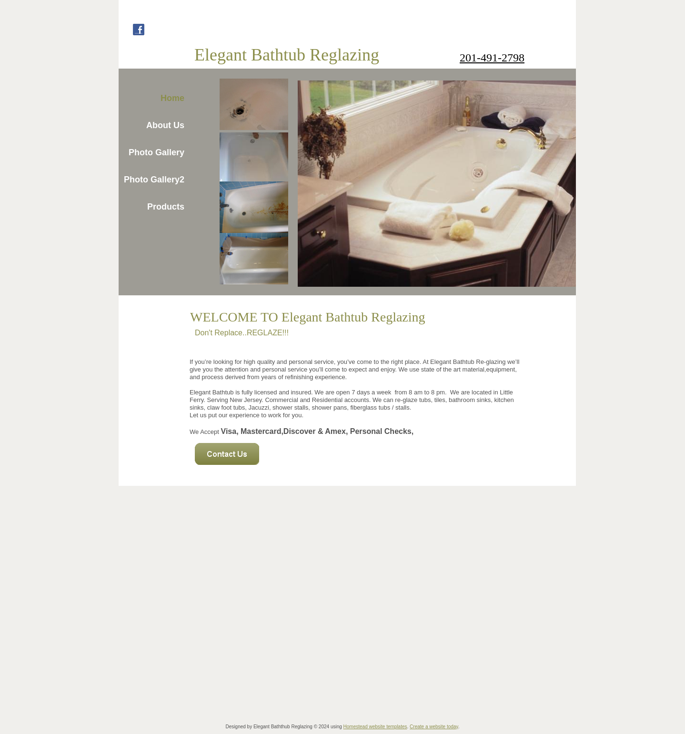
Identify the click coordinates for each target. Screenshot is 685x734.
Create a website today (434, 726)
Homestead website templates (375, 726)
